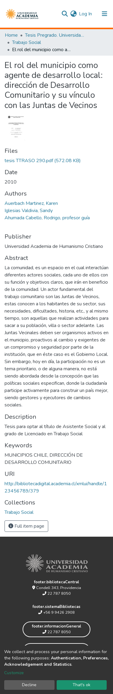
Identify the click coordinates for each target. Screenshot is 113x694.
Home (11, 35)
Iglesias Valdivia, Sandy (29, 210)
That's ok (81, 685)
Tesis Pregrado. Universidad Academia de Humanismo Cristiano (55, 35)
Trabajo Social (26, 42)
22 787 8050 (56, 593)
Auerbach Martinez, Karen (31, 203)
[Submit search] (64, 13)
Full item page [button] (26, 526)
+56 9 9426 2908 (56, 612)
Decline (29, 685)
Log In (86, 14)
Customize (14, 673)
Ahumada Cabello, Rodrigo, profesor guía (47, 217)
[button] (73, 13)
